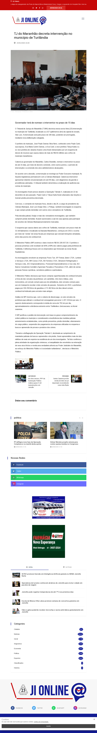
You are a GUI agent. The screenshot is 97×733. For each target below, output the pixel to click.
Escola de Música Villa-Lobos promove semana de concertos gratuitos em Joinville (50, 602)
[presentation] (79, 417)
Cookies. (5, 719)
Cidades (17, 629)
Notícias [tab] (67, 567)
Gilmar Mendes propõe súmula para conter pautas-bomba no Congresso (64, 443)
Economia (17, 648)
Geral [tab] (29, 567)
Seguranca (18, 644)
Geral (16, 639)
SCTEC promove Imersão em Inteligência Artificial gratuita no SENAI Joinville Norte (51, 575)
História (16, 668)
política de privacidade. (41, 722)
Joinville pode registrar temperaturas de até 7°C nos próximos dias (47, 592)
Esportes (17, 658)
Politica (16, 653)
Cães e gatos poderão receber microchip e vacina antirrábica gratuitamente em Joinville (52, 611)
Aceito (48, 726)
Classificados (18, 663)
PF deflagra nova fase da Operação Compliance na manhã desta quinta (27, 443)
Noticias (17, 634)
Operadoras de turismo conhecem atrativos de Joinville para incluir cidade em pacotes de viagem (52, 584)
